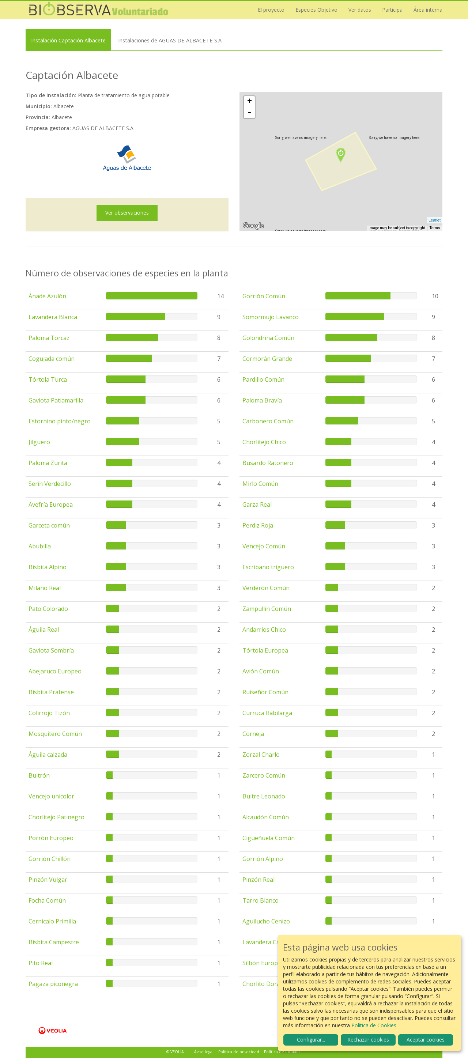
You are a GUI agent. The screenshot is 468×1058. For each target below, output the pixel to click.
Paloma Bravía (262, 400)
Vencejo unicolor (51, 796)
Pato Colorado (48, 609)
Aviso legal (204, 1051)
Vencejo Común (263, 546)
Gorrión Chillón (50, 859)
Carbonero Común (268, 421)
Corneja (253, 734)
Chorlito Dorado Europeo (277, 984)
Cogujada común (52, 359)
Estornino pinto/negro (60, 421)
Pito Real (41, 963)
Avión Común (260, 671)
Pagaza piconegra (53, 984)
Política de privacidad (238, 1051)
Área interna (428, 9)
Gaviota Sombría (51, 650)
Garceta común (49, 525)
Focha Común (47, 900)
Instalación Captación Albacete (68, 40)
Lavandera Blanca (53, 317)
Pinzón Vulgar (48, 880)
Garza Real (257, 504)
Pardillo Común (263, 379)
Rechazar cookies (368, 1039)
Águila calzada (48, 755)
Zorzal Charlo (261, 755)
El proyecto (271, 9)
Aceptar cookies (426, 1039)
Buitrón (39, 775)
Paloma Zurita (48, 463)
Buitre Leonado (263, 796)
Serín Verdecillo (50, 484)
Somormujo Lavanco (270, 317)
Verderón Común (266, 588)
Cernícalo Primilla (52, 921)
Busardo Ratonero (267, 463)
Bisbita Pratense (51, 692)
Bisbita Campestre (54, 942)
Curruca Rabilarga (267, 713)
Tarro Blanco (260, 900)
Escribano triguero (268, 567)
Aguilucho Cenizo (266, 921)
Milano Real (45, 588)
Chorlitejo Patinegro (56, 817)
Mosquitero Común (55, 734)
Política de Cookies (282, 1051)
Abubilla (40, 546)
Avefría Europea (51, 504)
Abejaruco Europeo (55, 671)
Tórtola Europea (265, 650)
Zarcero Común (263, 775)
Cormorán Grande (267, 359)
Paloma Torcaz (49, 338)
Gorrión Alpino (262, 859)
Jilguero (39, 442)
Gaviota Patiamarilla (56, 400)
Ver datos (359, 9)
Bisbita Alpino (48, 567)
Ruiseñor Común (265, 692)
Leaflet (435, 220)
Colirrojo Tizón (49, 713)
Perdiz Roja (257, 525)
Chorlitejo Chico (264, 442)
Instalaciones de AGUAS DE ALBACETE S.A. (170, 40)
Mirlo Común (260, 484)
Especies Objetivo (316, 9)
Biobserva (99, 10)
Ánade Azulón (47, 296)
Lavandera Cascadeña (272, 942)
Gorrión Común (263, 296)
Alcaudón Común (265, 817)
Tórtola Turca (48, 379)
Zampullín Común (266, 609)
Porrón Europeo (51, 838)
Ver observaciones (127, 212)
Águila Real (44, 630)
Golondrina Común (268, 338)
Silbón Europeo (263, 963)
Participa (392, 9)
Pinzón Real (258, 880)
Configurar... (311, 1039)
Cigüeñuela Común (268, 838)
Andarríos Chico (264, 630)
